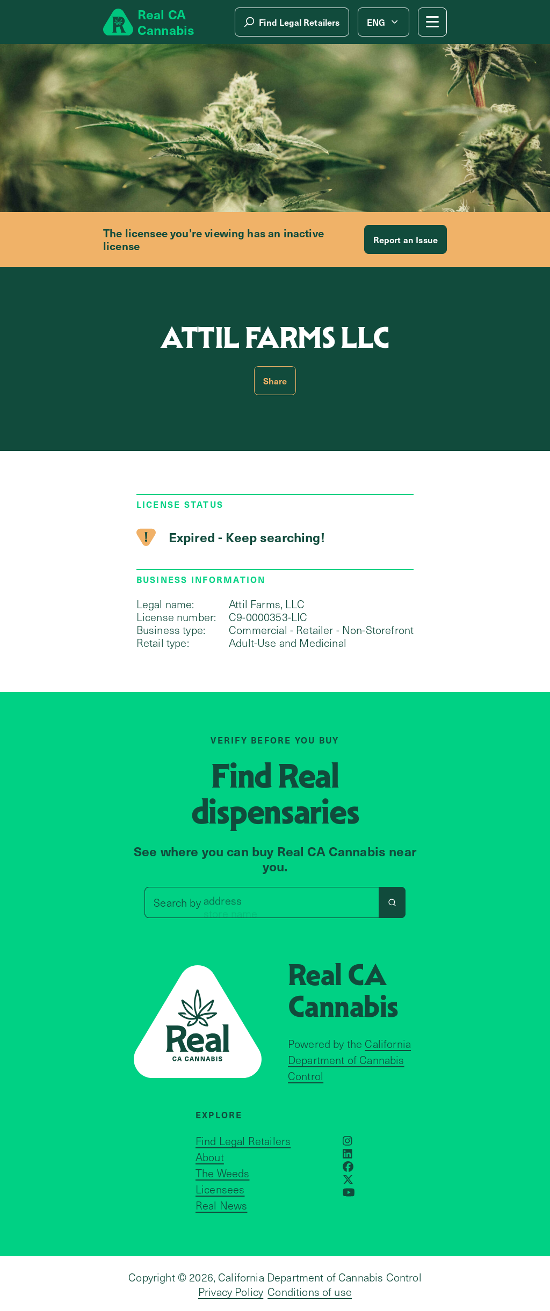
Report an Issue (405, 239)
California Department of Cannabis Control (349, 1059)
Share (275, 381)
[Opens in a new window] (347, 1140)
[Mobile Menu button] (432, 22)
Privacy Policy (230, 1291)
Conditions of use (309, 1291)
